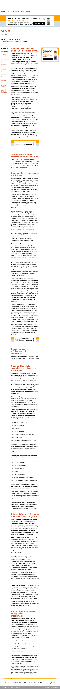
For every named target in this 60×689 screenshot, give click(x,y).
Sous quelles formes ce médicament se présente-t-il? (4, 62)
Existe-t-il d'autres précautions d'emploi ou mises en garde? (4, 84)
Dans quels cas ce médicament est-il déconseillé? (4, 73)
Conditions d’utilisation (20, 667)
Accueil (3, 11)
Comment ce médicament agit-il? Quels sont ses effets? (4, 56)
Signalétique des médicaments (14, 11)
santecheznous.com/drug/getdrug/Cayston (24, 673)
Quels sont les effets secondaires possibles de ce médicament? (5, 78)
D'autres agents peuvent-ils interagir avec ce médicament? (4, 91)
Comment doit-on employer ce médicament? (4, 68)
